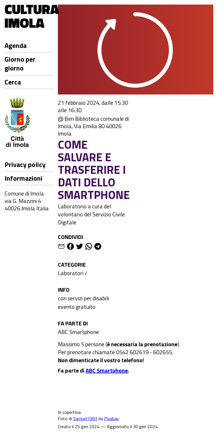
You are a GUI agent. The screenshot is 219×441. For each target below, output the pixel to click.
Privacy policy (25, 164)
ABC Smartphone (78, 331)
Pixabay (111, 418)
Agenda (16, 45)
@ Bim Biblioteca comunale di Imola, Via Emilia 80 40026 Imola (93, 126)
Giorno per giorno (20, 63)
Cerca (13, 82)
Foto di (65, 418)
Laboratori (71, 273)
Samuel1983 (85, 418)
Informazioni (23, 178)
